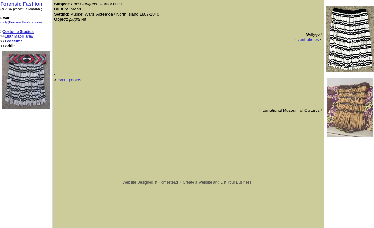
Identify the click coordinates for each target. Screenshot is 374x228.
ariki (29, 36)
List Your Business (235, 182)
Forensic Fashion (21, 4)
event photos (307, 39)
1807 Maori (15, 36)
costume (14, 41)
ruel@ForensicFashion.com (21, 22)
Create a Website (197, 182)
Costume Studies (18, 31)
